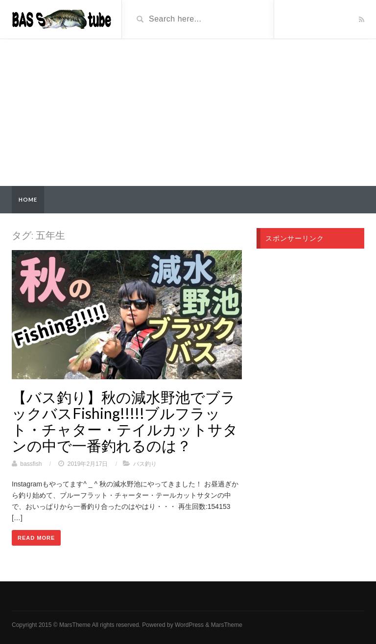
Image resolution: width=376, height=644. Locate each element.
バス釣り (145, 463)
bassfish (31, 463)
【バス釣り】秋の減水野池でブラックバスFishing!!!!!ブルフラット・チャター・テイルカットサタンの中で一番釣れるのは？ (125, 421)
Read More (36, 538)
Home (28, 199)
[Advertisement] (188, 112)
